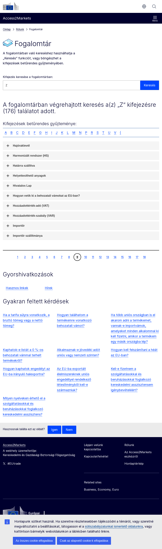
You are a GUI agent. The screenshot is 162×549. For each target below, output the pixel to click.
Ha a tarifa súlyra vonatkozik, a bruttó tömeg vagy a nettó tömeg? (26, 320)
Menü (155, 19)
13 (107, 257)
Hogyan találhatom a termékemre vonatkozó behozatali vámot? (74, 320)
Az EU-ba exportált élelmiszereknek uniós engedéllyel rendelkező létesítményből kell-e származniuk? (74, 379)
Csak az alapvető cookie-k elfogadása (84, 540)
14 (114, 257)
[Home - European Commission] (29, 513)
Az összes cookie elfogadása (34, 540)
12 (100, 257)
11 (93, 257)
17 (137, 257)
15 (122, 257)
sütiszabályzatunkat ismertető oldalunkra (114, 526)
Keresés (154, 6)
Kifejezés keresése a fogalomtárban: (28, 77)
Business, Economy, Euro (101, 489)
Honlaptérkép (134, 464)
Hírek (49, 288)
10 (85, 257)
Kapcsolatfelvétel (96, 456)
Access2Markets (14, 445)
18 (144, 257)
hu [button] (144, 6)
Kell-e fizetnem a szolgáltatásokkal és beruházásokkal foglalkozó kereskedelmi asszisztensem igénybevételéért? (132, 379)
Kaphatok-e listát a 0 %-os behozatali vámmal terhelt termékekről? (23, 355)
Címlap (7, 29)
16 (129, 257)
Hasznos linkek (17, 288)
